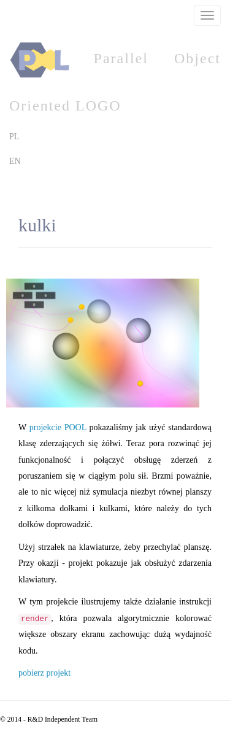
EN (15, 161)
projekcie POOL (57, 427)
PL (14, 136)
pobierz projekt (44, 672)
